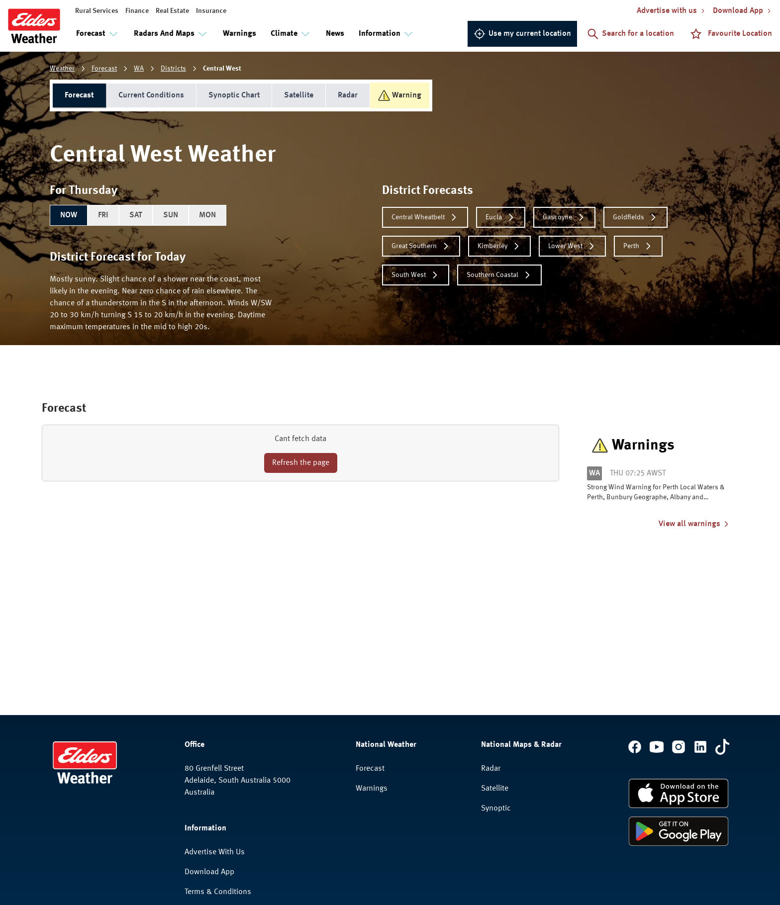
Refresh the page (300, 463)
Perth (638, 246)
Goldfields (635, 217)
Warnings (239, 34)
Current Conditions (151, 95)
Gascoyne (564, 217)
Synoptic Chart (234, 95)
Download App (209, 872)
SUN (170, 215)
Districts (173, 68)
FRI (103, 215)
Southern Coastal (499, 275)
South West (415, 275)
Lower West (572, 246)
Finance (137, 10)
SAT (135, 215)
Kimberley (499, 246)
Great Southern (421, 246)
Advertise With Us (215, 852)
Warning (399, 95)
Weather (62, 68)
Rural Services (96, 10)
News (335, 34)
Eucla (501, 217)
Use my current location (522, 34)
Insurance (211, 10)
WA (139, 68)
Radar (348, 95)
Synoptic (496, 809)
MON (207, 215)
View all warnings (694, 524)
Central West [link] (222, 68)
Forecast (104, 68)
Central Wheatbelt (425, 217)
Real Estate (172, 10)
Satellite (298, 95)
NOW (68, 215)
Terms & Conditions (218, 892)
